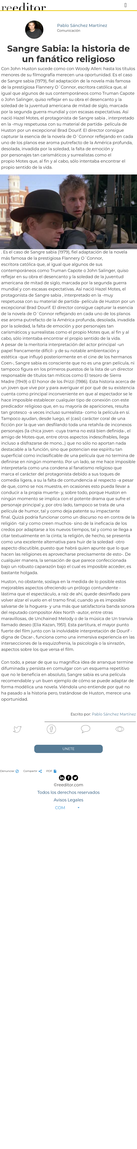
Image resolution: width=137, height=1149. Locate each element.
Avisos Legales (68, 800)
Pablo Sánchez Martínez (114, 714)
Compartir (33, 771)
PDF (52, 771)
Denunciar (10, 771)
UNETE (69, 749)
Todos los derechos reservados (68, 792)
